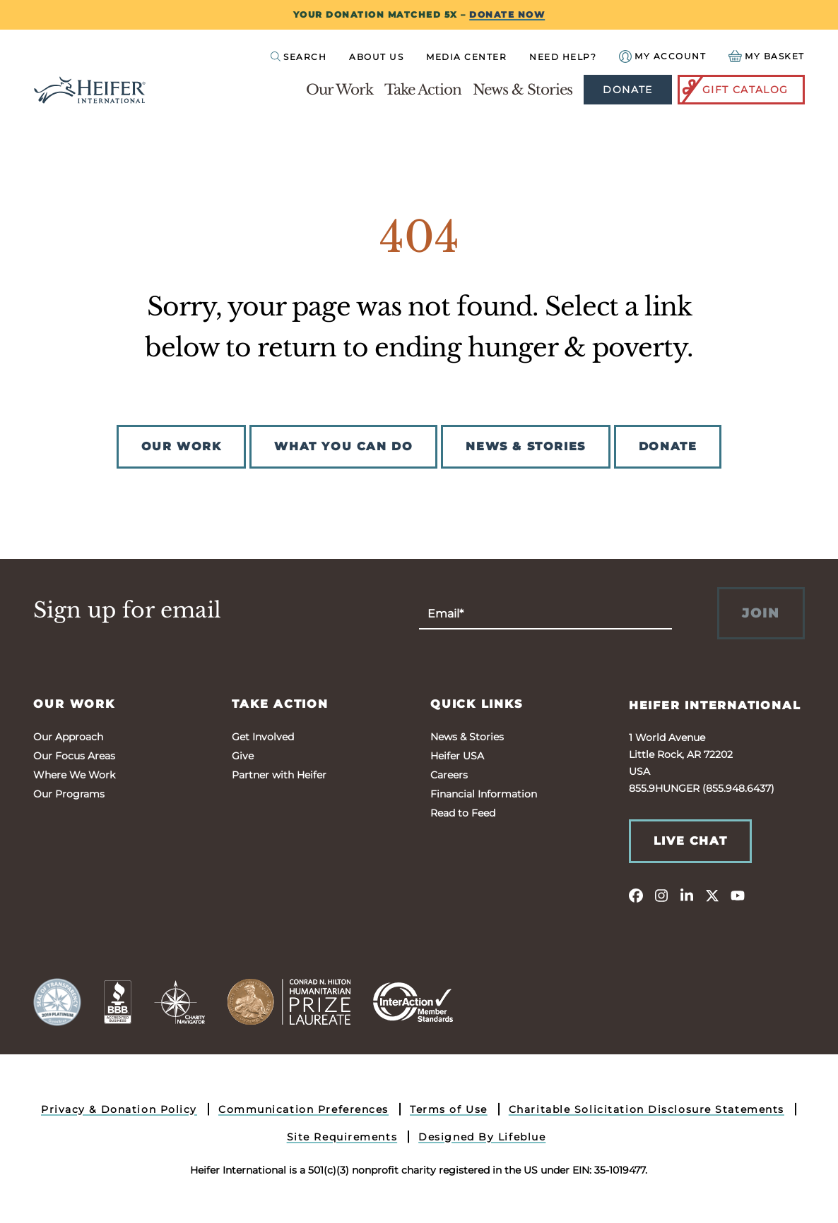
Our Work (339, 89)
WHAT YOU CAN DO (343, 446)
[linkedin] (687, 895)
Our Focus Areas (74, 755)
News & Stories (522, 89)
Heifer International (715, 705)
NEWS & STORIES (525, 446)
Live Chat (690, 841)
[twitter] (712, 895)
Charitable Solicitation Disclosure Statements (646, 1109)
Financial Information (483, 794)
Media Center (466, 57)
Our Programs (69, 794)
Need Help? (562, 57)
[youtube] (738, 895)
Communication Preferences (303, 1109)
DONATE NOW (507, 14)
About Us (376, 57)
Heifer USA (457, 755)
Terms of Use (449, 1109)
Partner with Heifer (279, 775)
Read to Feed (462, 813)
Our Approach (68, 736)
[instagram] (661, 895)
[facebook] (636, 895)
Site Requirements (342, 1137)
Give (243, 755)
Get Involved (263, 736)
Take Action (422, 89)
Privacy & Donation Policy (119, 1109)
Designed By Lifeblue (481, 1137)
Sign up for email (127, 610)
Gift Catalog (734, 89)
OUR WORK (181, 446)
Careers (449, 775)
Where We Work (74, 775)
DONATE (668, 446)
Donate (627, 89)
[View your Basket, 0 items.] (766, 56)
